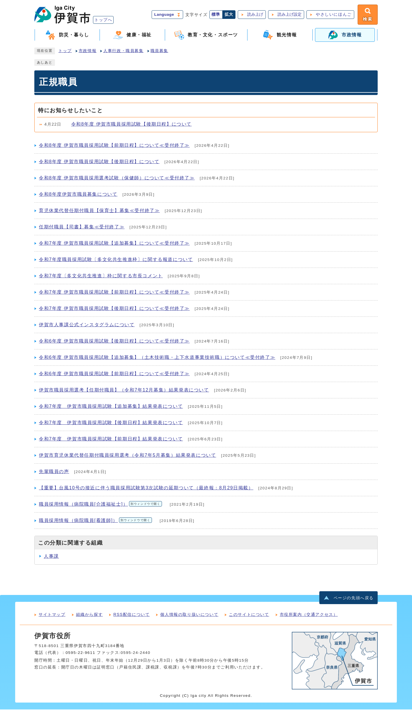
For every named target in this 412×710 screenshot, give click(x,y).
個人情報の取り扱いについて (189, 615)
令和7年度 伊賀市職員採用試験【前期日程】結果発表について (111, 439)
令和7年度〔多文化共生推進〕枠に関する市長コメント (101, 276)
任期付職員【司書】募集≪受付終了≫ (81, 227)
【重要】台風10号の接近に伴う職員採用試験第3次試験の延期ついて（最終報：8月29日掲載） (146, 488)
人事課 (51, 556)
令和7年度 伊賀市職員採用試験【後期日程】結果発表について (111, 423)
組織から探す (89, 615)
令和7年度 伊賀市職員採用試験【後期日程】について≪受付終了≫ (114, 308)
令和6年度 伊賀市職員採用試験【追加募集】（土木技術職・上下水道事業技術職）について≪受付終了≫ (157, 357)
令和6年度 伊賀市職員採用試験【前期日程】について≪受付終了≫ (114, 374)
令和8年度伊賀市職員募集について (78, 194)
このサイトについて (249, 615)
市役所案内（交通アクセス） (309, 615)
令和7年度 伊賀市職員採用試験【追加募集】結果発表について (111, 406)
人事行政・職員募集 (123, 51)
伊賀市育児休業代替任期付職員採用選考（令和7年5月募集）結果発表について (127, 455)
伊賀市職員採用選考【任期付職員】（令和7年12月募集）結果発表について (124, 390)
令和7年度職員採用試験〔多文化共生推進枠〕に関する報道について (116, 260)
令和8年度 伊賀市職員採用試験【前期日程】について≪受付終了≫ (114, 145)
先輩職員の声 (54, 472)
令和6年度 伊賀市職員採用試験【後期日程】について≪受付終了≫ (114, 341)
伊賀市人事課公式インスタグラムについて (86, 325)
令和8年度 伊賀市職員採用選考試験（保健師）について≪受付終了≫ (117, 178)
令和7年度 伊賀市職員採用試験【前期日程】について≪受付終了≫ (114, 292)
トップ (65, 51)
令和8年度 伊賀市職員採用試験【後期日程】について (131, 124)
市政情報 (87, 51)
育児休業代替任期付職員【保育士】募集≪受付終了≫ (99, 211)
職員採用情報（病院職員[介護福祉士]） (100, 504)
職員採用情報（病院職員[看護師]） (95, 521)
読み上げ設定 (289, 15)
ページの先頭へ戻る (354, 598)
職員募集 (159, 51)
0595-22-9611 (80, 653)
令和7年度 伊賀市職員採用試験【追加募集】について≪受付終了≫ (114, 243)
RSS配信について (131, 615)
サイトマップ (52, 615)
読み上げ (255, 15)
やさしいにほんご (333, 15)
